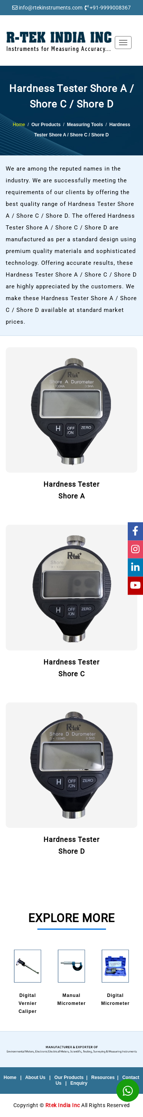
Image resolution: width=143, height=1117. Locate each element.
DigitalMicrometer (115, 977)
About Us (35, 1077)
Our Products (69, 1077)
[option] (27, 982)
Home (19, 124)
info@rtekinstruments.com (50, 8)
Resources (102, 1077)
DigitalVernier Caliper (27, 981)
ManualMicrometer (71, 977)
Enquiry (79, 1083)
